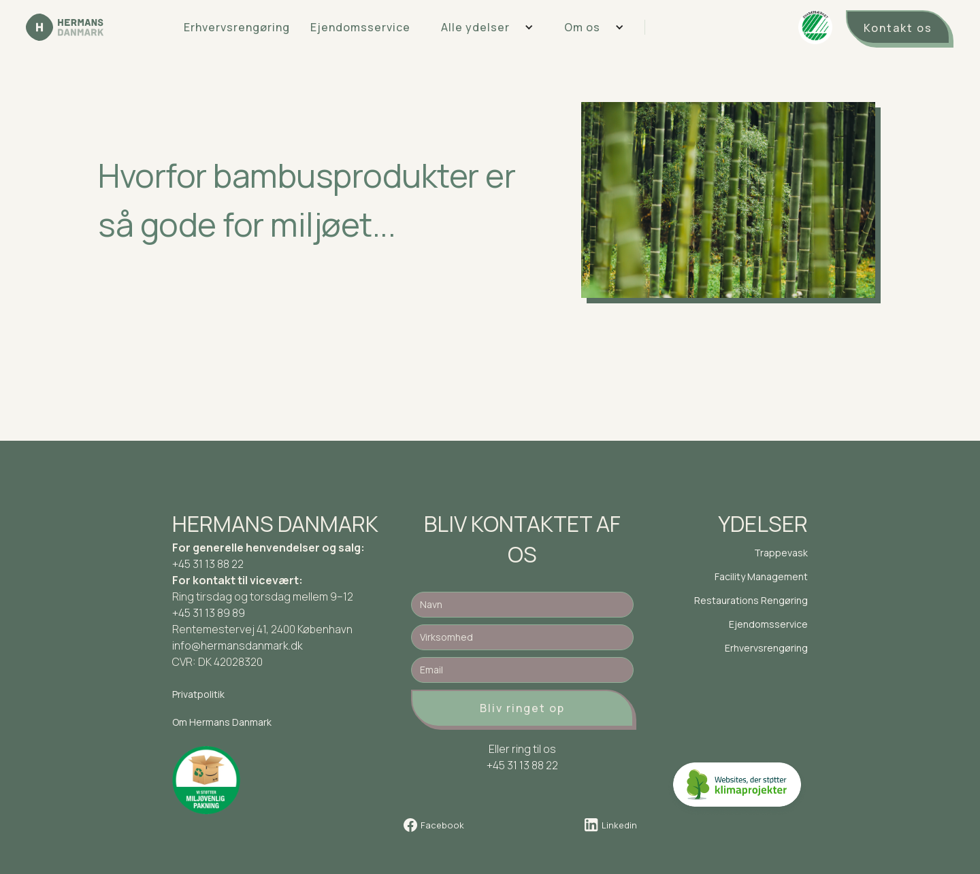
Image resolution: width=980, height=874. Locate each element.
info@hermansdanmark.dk (237, 645)
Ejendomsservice (360, 27)
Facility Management (761, 576)
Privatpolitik (198, 694)
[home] (65, 27)
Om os (582, 27)
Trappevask (781, 552)
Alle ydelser (475, 27)
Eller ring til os (522, 748)
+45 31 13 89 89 (208, 612)
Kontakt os (898, 27)
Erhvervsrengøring (237, 27)
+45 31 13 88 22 (208, 563)
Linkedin (619, 825)
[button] (482, 27)
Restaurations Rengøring (751, 600)
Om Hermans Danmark (222, 722)
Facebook (442, 825)
